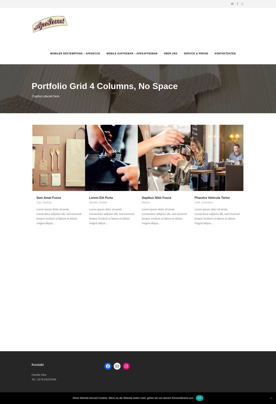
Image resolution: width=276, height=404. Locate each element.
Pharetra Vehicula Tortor (212, 197)
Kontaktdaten (225, 53)
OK (199, 398)
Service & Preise (196, 53)
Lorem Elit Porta (101, 197)
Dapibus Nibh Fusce (156, 197)
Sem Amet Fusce (48, 197)
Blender (93, 202)
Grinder (103, 202)
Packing (46, 202)
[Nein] (271, 398)
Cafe (197, 202)
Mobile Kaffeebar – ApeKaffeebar (132, 53)
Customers (207, 202)
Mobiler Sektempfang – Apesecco (75, 53)
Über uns (170, 53)
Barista (146, 202)
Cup (38, 202)
